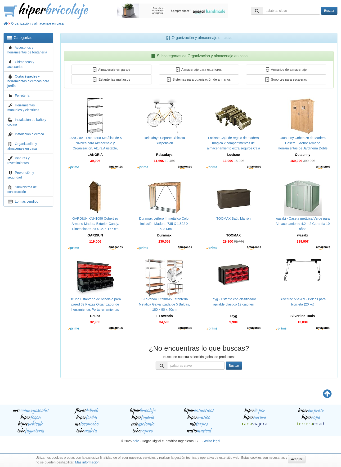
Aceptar (296, 459)
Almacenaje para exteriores (199, 69)
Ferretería (22, 95)
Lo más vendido (26, 201)
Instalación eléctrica (29, 134)
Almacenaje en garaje (111, 69)
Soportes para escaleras (286, 79)
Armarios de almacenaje (286, 69)
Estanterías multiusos (111, 79)
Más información (87, 462)
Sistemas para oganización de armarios (199, 79)
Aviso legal (212, 441)
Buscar (329, 11)
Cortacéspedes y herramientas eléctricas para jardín (28, 81)
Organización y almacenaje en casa (37, 23)
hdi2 (136, 441)
